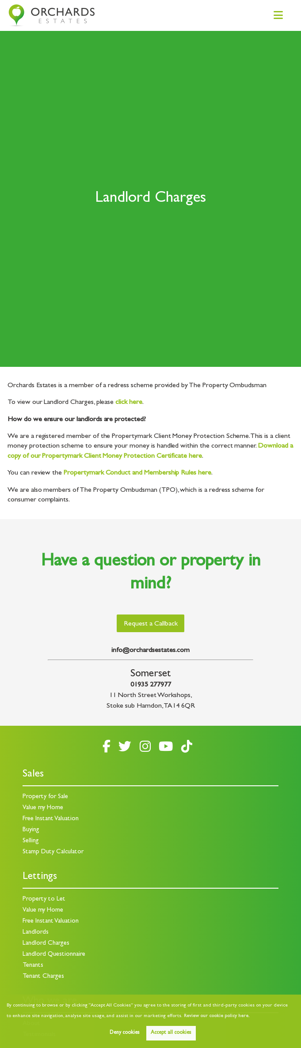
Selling (31, 841)
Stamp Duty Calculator (53, 852)
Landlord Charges (46, 943)
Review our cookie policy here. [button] (216, 1016)
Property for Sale (45, 797)
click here (128, 402)
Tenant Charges (43, 976)
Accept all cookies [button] (171, 1033)
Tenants (33, 965)
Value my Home (43, 808)
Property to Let (44, 899)
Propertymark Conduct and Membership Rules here (137, 473)
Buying (31, 830)
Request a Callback (151, 624)
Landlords (36, 932)
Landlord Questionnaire (54, 954)
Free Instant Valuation (51, 819)
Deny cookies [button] (124, 1033)
